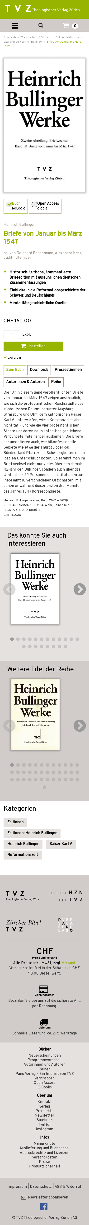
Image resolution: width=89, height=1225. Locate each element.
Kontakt (44, 1102)
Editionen (15, 822)
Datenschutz (41, 1187)
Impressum (17, 1187)
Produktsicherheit (44, 1166)
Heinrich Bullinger (23, 844)
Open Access (44, 1083)
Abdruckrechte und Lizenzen (44, 1153)
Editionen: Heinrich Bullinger (32, 833)
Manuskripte (44, 1143)
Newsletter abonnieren (44, 1197)
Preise (44, 1162)
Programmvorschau (44, 1060)
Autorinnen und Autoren (44, 1064)
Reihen (44, 1069)
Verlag (44, 1106)
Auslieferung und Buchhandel (44, 1148)
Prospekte (44, 1111)
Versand (68, 963)
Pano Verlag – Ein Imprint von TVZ (44, 1074)
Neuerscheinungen (44, 1055)
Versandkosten (44, 1157)
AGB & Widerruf (68, 1187)
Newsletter (44, 1115)
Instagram (44, 1129)
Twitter (44, 1125)
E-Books (44, 1087)
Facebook (44, 1120)
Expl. (26, 335)
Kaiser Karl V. (61, 844)
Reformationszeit (22, 855)
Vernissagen (44, 1078)
